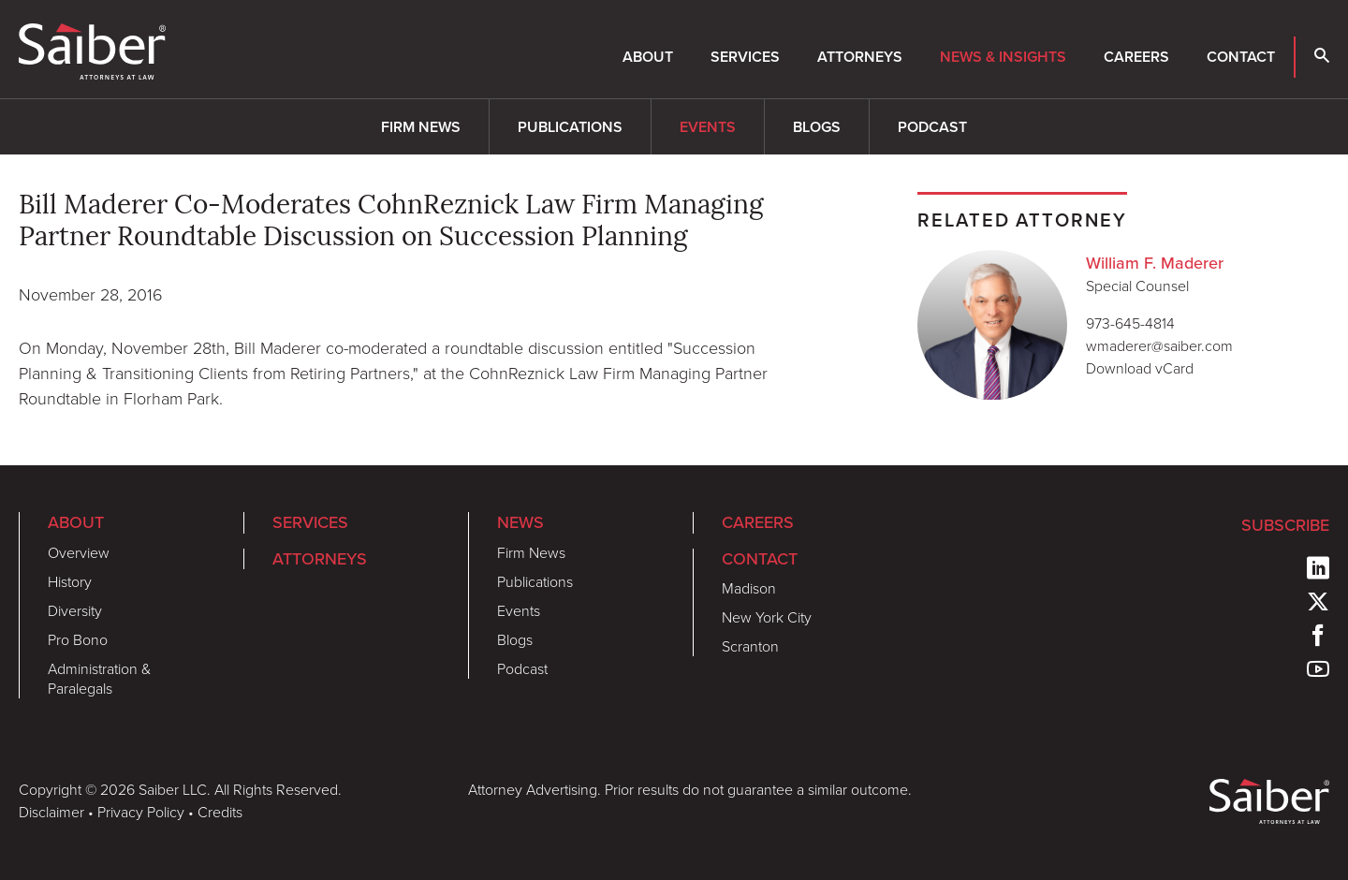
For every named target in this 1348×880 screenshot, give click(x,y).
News (520, 522)
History (70, 582)
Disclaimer (51, 812)
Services (745, 56)
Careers (1136, 56)
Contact (1241, 56)
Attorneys (859, 56)
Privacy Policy (140, 812)
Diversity (75, 611)
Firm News (421, 127)
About (648, 56)
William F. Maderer (1154, 262)
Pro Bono (78, 640)
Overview (79, 553)
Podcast (932, 127)
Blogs (817, 127)
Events (708, 127)
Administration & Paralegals (99, 678)
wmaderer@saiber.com (1159, 346)
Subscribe (1285, 524)
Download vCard (1140, 368)
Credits (220, 812)
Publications (570, 127)
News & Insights (1003, 56)
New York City (767, 617)
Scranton (750, 646)
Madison (749, 588)
